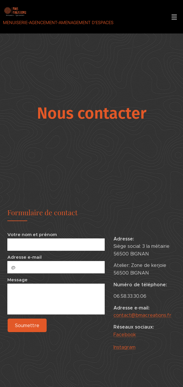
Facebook (124, 334)
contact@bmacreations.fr (142, 315)
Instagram (124, 347)
